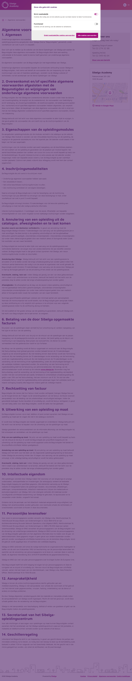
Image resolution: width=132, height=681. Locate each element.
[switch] (96, 14)
